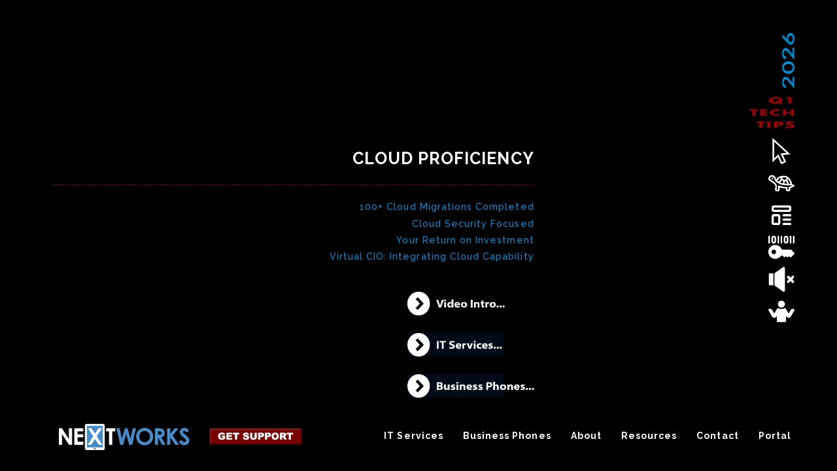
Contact (717, 441)
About (586, 441)
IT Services (413, 441)
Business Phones (507, 441)
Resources (649, 441)
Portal (775, 441)
